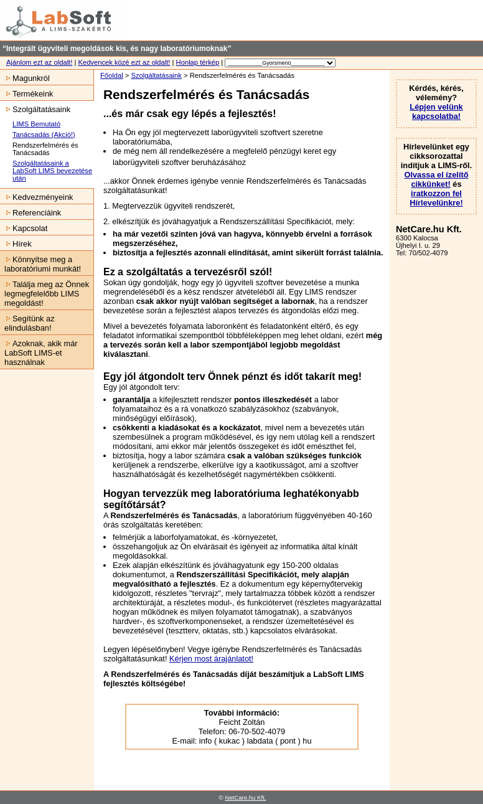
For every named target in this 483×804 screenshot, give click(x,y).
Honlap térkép (198, 62)
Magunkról (25, 78)
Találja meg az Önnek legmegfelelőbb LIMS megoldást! (44, 294)
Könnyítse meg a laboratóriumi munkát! (40, 264)
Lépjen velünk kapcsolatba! (436, 111)
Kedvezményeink (36, 197)
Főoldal (111, 75)
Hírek (16, 243)
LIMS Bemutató (36, 124)
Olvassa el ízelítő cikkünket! (436, 179)
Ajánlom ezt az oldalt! (39, 62)
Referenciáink (30, 212)
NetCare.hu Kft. (245, 797)
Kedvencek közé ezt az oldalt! (124, 62)
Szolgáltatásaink (156, 75)
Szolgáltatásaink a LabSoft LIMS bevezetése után (52, 170)
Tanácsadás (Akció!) (43, 134)
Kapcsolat (23, 228)
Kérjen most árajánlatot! (211, 658)
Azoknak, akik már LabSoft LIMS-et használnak (39, 353)
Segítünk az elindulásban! (27, 323)
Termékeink (26, 93)
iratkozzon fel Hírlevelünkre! (436, 198)
